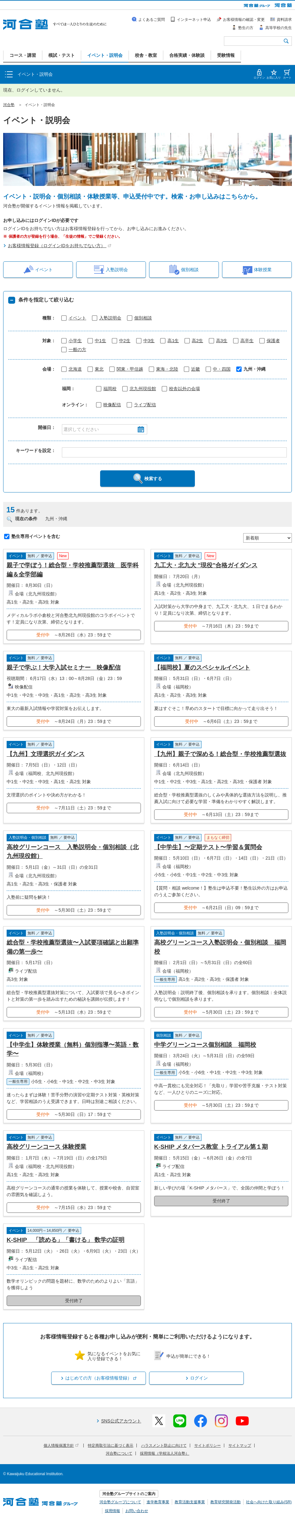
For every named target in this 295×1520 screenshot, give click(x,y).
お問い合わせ (136, 1511)
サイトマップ (239, 1445)
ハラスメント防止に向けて (164, 1445)
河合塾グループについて (120, 1502)
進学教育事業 (158, 1502)
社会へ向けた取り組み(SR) (269, 1502)
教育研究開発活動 (225, 1502)
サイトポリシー (207, 1445)
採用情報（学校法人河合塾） (164, 1453)
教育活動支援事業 (190, 1502)
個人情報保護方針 (61, 1445)
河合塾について (119, 1453)
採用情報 (112, 1511)
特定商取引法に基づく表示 (110, 1445)
